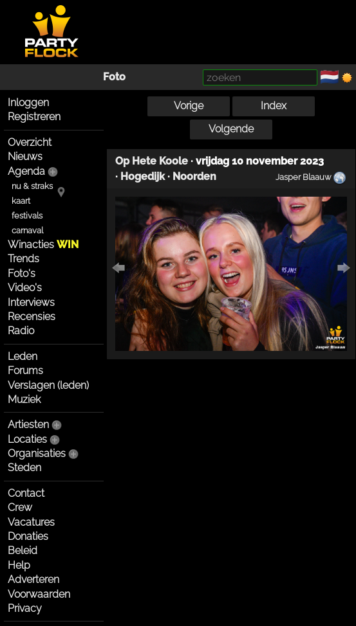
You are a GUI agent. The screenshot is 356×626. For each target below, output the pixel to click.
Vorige (188, 106)
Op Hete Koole (151, 161)
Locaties (27, 439)
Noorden (194, 176)
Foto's (21, 273)
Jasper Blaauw (303, 177)
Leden (22, 356)
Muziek (24, 399)
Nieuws (25, 156)
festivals (27, 215)
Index (273, 106)
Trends (23, 259)
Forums (25, 370)
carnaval (27, 230)
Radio (21, 331)
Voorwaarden (39, 594)
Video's (25, 288)
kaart (21, 201)
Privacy (25, 608)
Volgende (231, 129)
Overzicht (30, 142)
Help (19, 565)
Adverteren (33, 579)
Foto (114, 77)
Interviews (31, 302)
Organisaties (37, 453)
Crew (20, 507)
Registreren (34, 117)
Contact (26, 493)
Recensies (31, 316)
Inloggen (28, 102)
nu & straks (32, 186)
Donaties (28, 536)
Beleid (22, 550)
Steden (24, 467)
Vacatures (31, 522)
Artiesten (28, 424)
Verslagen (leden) (48, 385)
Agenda (26, 171)
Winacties (43, 244)
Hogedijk (142, 176)
